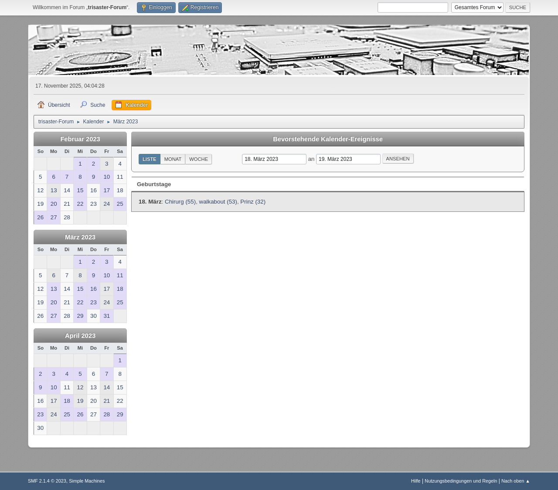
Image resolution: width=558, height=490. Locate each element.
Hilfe (416, 480)
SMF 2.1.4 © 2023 (47, 480)
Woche (198, 159)
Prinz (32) (252, 201)
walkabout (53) (218, 201)
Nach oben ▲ (515, 480)
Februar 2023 (80, 139)
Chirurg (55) (180, 201)
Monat (173, 159)
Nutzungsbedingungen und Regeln (461, 480)
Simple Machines (87, 480)
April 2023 (80, 335)
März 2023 (80, 237)
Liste (150, 159)
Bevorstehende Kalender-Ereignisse (328, 139)
